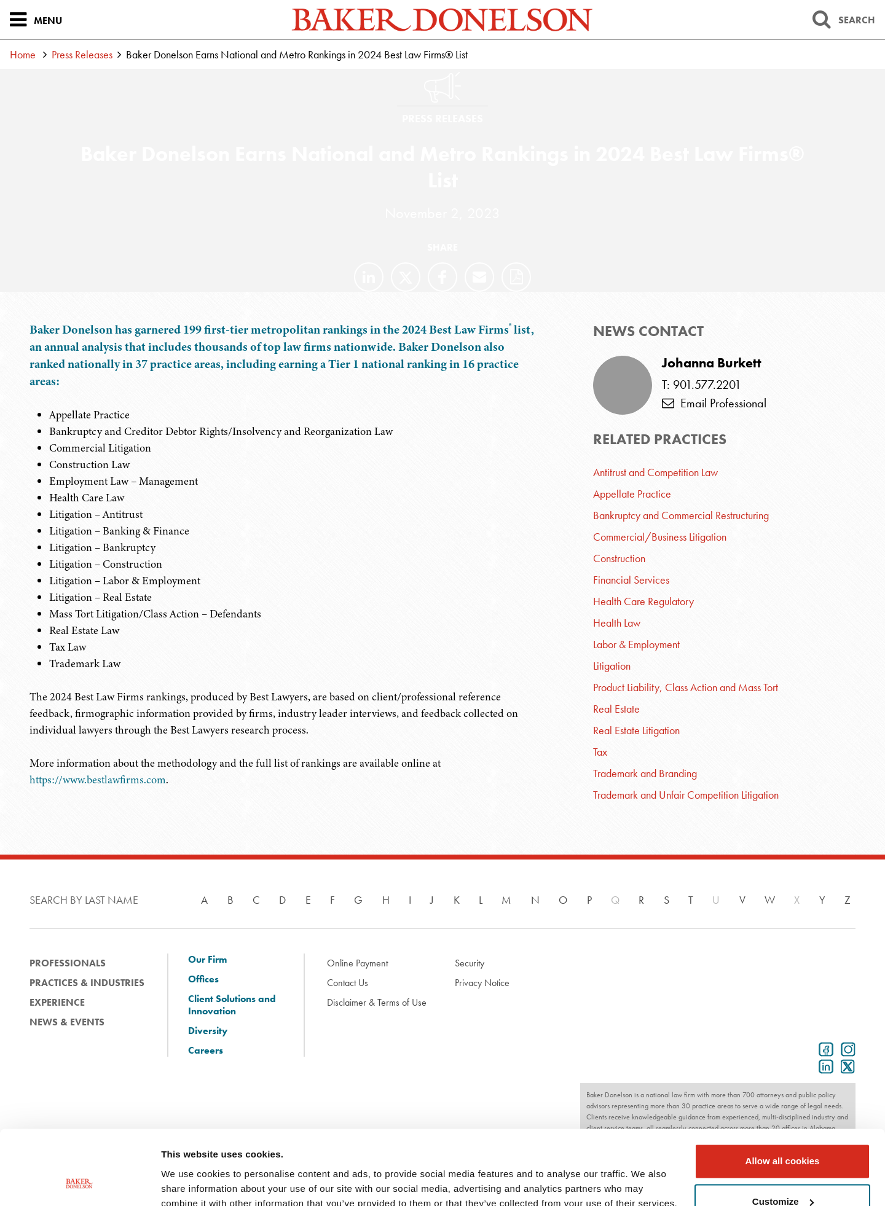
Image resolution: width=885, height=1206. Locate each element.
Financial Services (631, 580)
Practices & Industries (87, 982)
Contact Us (347, 982)
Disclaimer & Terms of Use (377, 1002)
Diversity (207, 1031)
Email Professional (714, 403)
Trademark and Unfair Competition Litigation (686, 795)
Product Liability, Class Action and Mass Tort (685, 687)
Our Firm (207, 959)
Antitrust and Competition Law (655, 472)
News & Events (67, 1022)
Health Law (616, 623)
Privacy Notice (482, 982)
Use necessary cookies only (782, 1172)
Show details (189, 1182)
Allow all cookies (782, 1091)
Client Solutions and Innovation (232, 1005)
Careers (205, 1050)
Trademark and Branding (645, 773)
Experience (57, 1002)
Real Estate (616, 709)
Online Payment (357, 963)
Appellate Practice (632, 494)
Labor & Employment (636, 644)
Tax (600, 752)
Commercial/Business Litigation (659, 537)
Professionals (68, 963)
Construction (619, 558)
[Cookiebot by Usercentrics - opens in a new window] (79, 1182)
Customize (783, 1131)
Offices (203, 979)
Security (469, 963)
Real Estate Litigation (636, 730)
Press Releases (82, 54)
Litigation (612, 666)
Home (23, 54)
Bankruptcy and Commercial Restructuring (681, 515)
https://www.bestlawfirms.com (98, 779)
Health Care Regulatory (643, 601)
